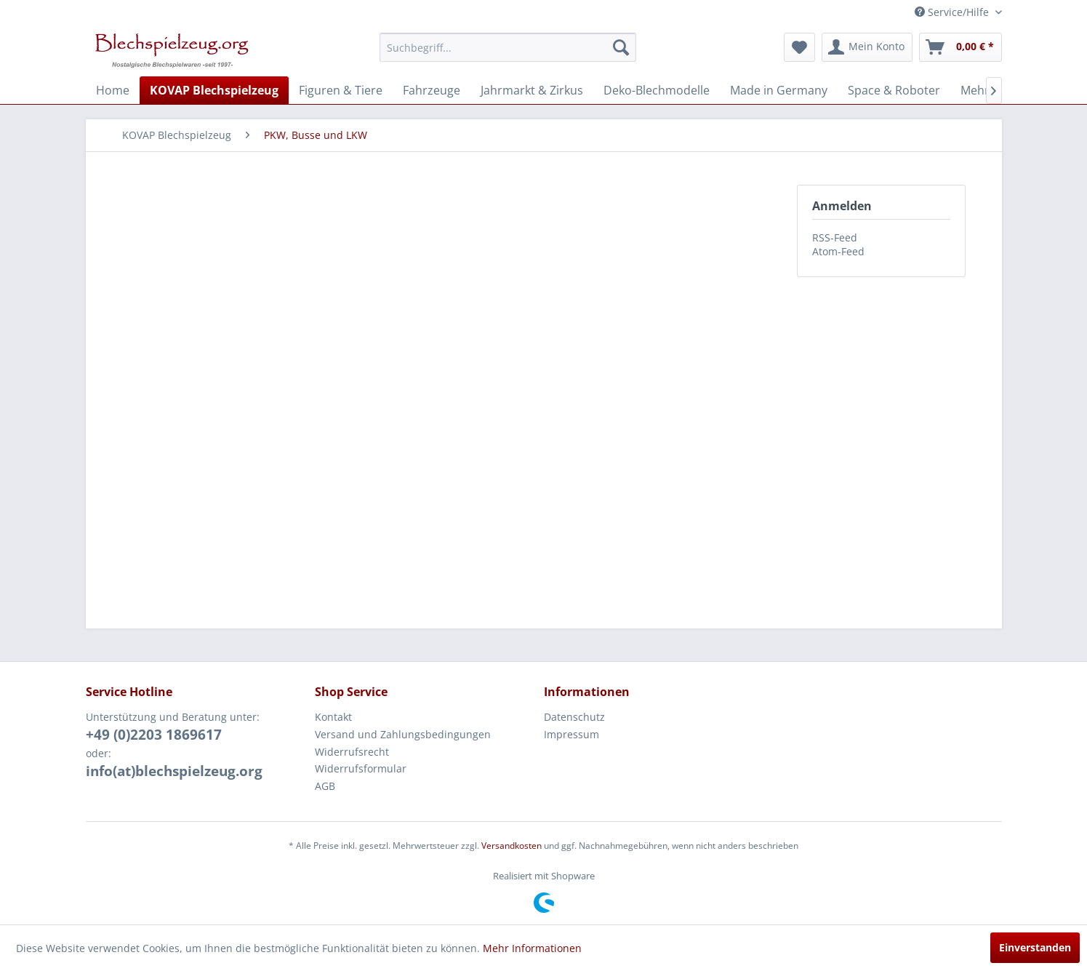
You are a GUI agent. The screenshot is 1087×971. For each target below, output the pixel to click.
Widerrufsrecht (352, 752)
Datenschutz (574, 717)
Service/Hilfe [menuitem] (953, 12)
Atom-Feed (838, 251)
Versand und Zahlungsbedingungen (403, 734)
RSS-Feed (834, 237)
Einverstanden (1035, 947)
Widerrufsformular (360, 768)
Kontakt (333, 717)
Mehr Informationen (532, 948)
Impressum (571, 734)
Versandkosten (511, 845)
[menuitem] (508, 47)
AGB (325, 786)
